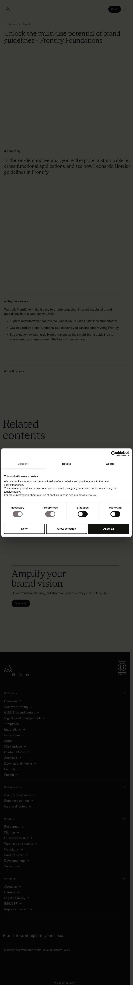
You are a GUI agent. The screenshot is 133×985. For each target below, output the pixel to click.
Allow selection (66, 528)
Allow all (108, 528)
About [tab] (110, 463)
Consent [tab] (23, 463)
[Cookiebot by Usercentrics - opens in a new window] (113, 453)
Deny (24, 528)
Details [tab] (66, 463)
